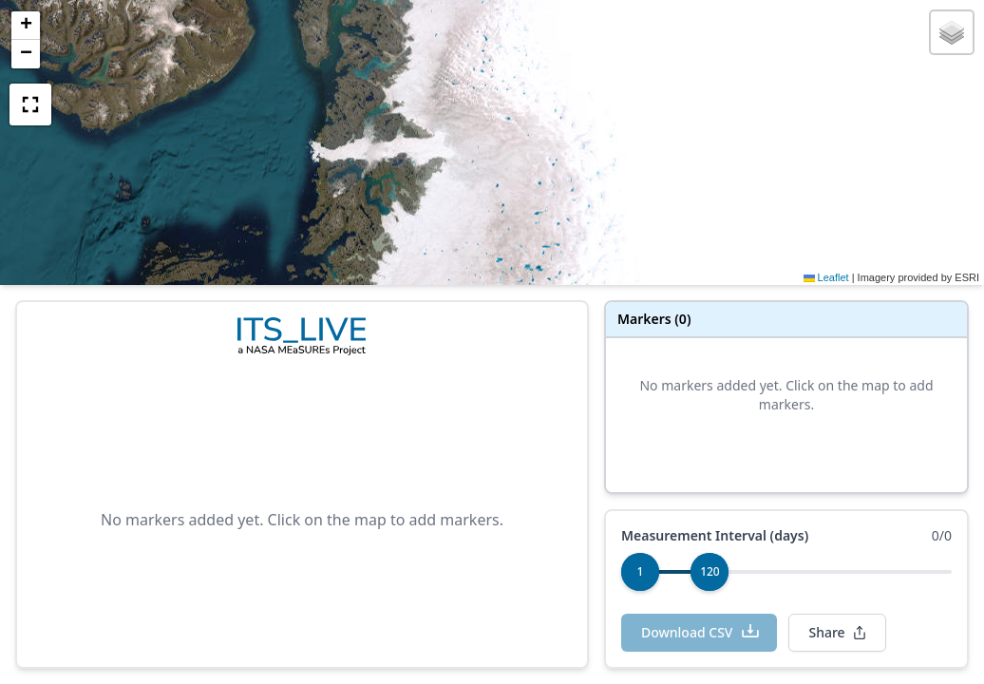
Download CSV (701, 631)
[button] (25, 25)
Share (837, 632)
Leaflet (826, 277)
